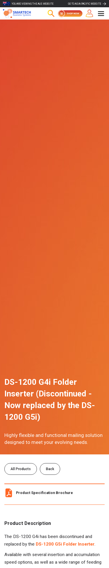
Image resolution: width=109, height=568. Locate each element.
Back (50, 469)
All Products (20, 469)
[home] (20, 13)
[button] (101, 13)
